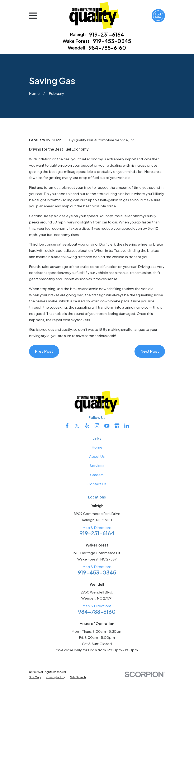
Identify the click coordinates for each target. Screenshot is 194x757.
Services (97, 536)
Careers (97, 545)
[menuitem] (35, 748)
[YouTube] (106, 496)
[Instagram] (97, 496)
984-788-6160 (107, 48)
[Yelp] (87, 496)
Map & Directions (97, 598)
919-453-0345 (112, 41)
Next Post (150, 422)
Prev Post (44, 422)
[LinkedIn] (126, 496)
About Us (97, 527)
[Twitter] (77, 496)
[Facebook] (67, 496)
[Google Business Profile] (116, 496)
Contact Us (97, 555)
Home (97, 518)
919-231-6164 (106, 34)
